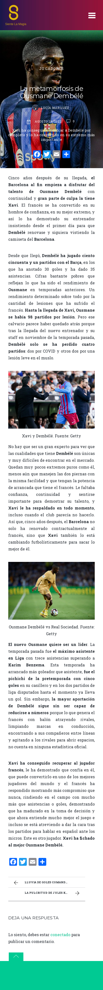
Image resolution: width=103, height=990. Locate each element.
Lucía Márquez (55, 108)
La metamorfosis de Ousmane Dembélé (51, 92)
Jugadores (51, 68)
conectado (60, 934)
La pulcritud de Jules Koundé (53, 893)
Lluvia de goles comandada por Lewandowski (49, 882)
